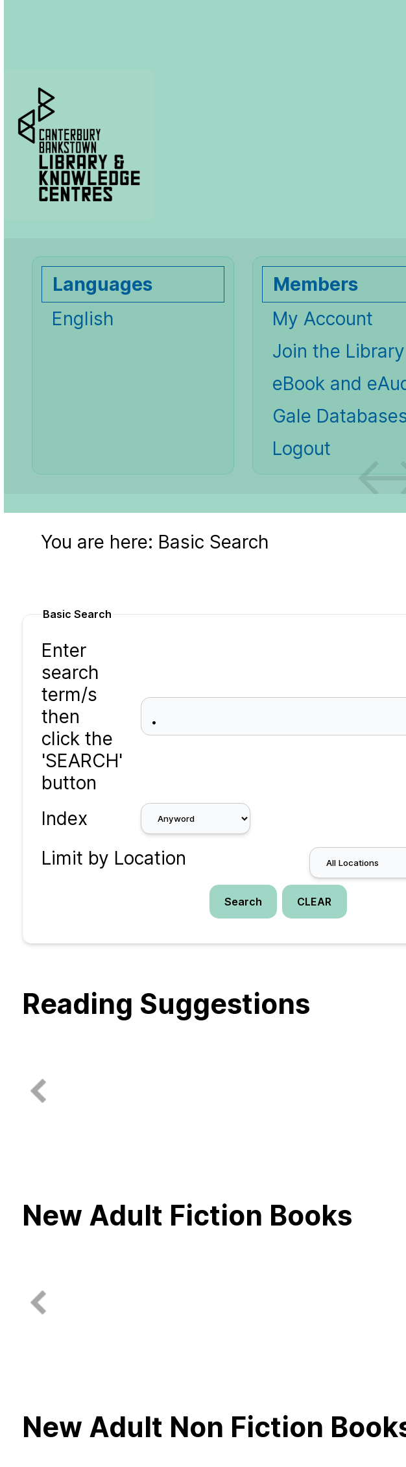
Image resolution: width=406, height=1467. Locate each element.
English (83, 319)
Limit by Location (114, 858)
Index (65, 818)
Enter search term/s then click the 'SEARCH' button (82, 716)
